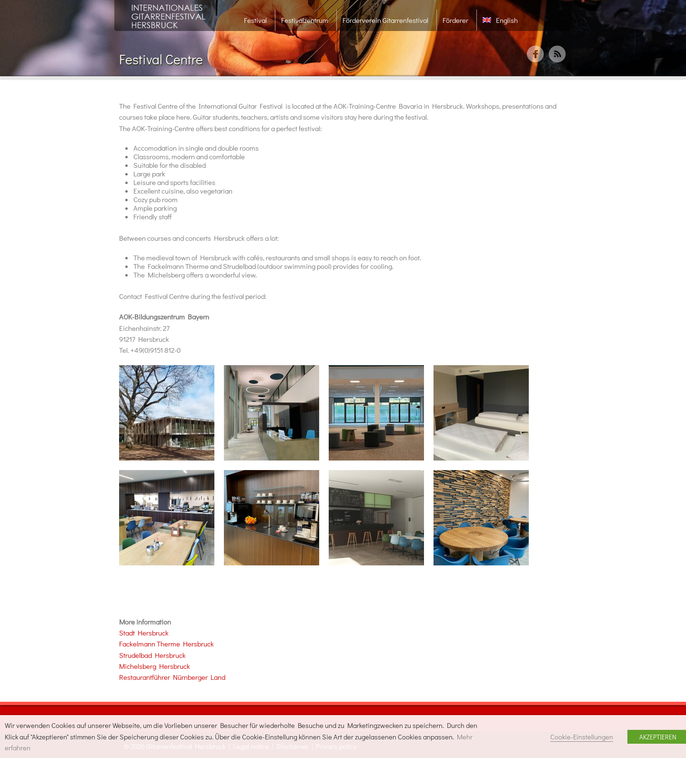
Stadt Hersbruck (144, 632)
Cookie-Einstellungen (581, 736)
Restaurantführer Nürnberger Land (172, 677)
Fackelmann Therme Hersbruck (166, 643)
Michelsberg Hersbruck (154, 666)
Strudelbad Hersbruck (153, 655)
